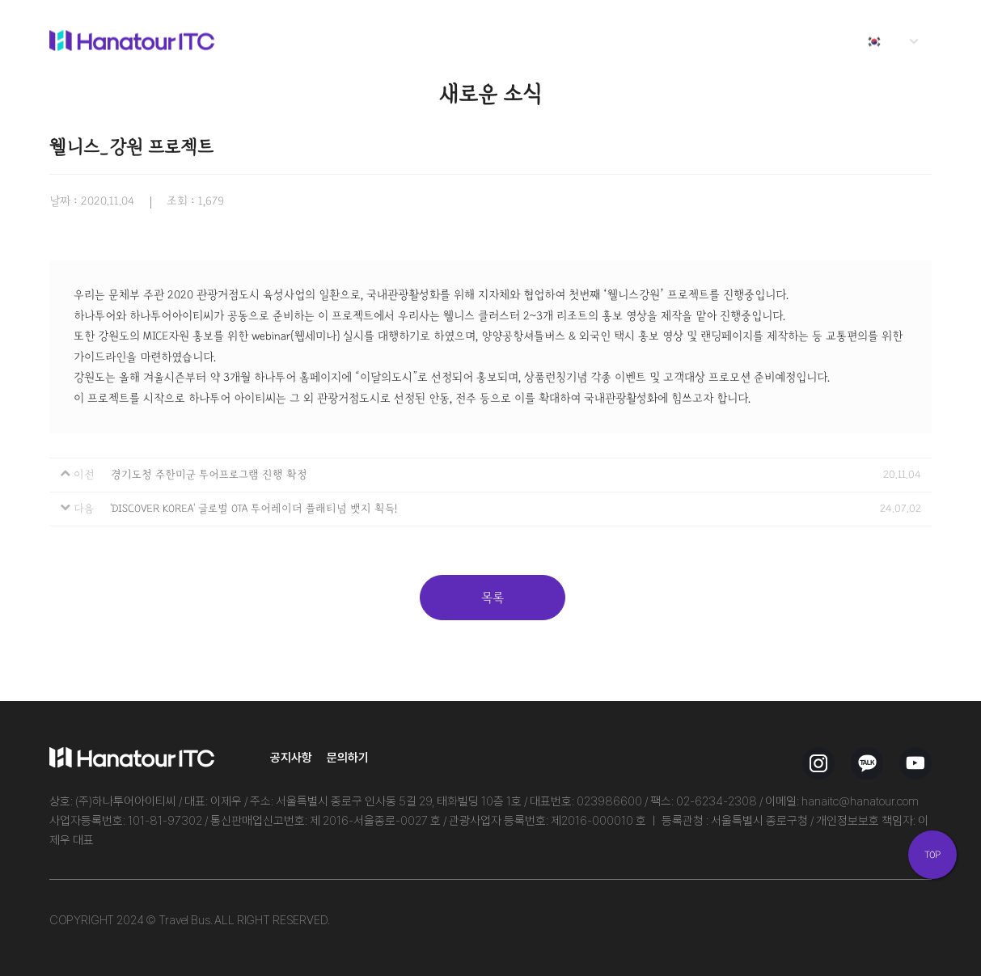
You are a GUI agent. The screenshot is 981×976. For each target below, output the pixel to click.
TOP (932, 854)
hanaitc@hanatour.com (860, 801)
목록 (492, 597)
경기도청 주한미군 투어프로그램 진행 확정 (209, 474)
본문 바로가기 (0, 0)
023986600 (609, 801)
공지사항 (291, 757)
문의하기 (348, 757)
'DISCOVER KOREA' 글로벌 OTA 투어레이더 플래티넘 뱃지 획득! (253, 508)
